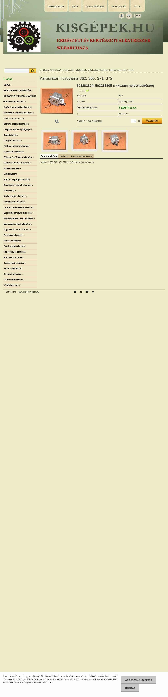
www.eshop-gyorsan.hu (29, 292)
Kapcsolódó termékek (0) (82, 156)
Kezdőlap (43, 70)
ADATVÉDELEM (95, 6)
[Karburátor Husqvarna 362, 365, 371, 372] (57, 104)
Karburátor (93, 70)
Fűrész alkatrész (56, 70)
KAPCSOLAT (118, 6)
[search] (32, 70)
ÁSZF (75, 6)
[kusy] (133, 121)
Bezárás (130, 688)
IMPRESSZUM (56, 6)
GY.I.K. (137, 6)
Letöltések (64, 156)
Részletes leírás (49, 156)
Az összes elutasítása (138, 680)
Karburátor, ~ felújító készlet (76, 70)
